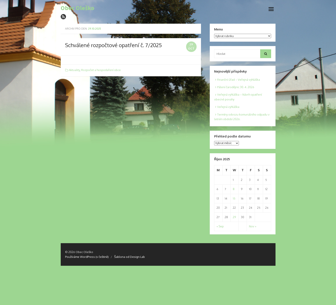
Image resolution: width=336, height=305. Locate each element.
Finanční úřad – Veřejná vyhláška (238, 79)
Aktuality (74, 70)
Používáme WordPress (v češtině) (87, 257)
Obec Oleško (77, 8)
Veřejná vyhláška (228, 107)
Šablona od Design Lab (129, 257)
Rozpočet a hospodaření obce (101, 70)
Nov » (252, 226)
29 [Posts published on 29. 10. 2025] (234, 217)
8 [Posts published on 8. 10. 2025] (234, 189)
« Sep (220, 226)
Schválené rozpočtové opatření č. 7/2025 (113, 45)
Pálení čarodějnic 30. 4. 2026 (235, 87)
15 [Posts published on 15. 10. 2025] (234, 198)
